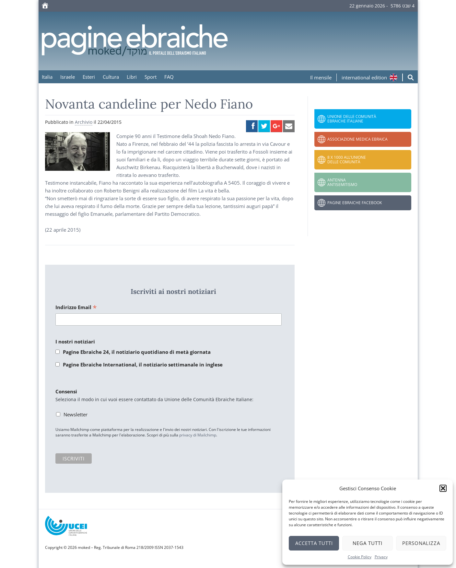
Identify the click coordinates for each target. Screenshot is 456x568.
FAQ (169, 77)
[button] (443, 488)
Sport (151, 77)
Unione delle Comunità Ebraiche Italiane (351, 119)
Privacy (381, 557)
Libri (132, 77)
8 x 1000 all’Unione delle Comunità (346, 160)
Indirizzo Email (76, 307)
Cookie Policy (359, 557)
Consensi (66, 391)
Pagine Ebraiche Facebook (354, 202)
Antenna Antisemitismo (342, 182)
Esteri (89, 77)
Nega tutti (367, 543)
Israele (67, 77)
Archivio (83, 122)
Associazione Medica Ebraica (357, 139)
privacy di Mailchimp (197, 435)
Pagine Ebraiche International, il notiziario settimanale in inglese (143, 364)
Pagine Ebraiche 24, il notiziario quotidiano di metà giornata (137, 352)
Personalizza (421, 543)
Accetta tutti (314, 543)
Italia (47, 77)
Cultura (111, 77)
